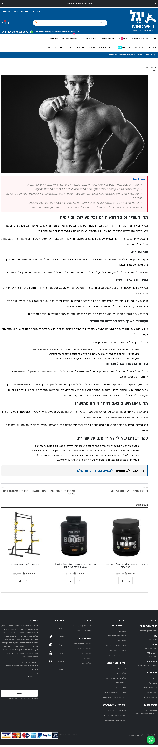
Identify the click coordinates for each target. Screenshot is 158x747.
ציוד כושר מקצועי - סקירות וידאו (114, 700)
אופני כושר (122, 633)
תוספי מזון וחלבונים (84, 633)
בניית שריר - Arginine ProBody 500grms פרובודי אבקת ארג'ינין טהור (126, 567)
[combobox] (70, 23)
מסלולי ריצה (121, 643)
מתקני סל (87, 661)
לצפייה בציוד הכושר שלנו (95, 471)
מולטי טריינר (121, 676)
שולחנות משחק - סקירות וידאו (115, 718)
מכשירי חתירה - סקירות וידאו (115, 695)
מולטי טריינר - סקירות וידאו (116, 680)
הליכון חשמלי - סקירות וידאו (116, 648)
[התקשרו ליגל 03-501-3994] (16, 32)
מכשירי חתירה (121, 690)
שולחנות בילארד (85, 665)
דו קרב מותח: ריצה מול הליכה (129, 490)
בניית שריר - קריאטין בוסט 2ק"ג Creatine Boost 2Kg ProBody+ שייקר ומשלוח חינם (75, 567)
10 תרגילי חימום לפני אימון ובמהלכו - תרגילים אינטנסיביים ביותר (38, 492)
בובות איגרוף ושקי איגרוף (82, 628)
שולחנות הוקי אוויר (84, 651)
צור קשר (15, 11)
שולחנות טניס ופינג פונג (82, 646)
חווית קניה (69, 32)
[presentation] (3, 3)
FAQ (38, 11)
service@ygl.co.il (151, 650)
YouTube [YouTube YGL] (51, 655)
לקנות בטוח (62, 32)
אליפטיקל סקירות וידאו (117, 658)
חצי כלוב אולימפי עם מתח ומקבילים (24, 566)
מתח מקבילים (121, 685)
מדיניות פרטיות (72, 737)
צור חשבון (6, 11)
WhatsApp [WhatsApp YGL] (51, 672)
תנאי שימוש (62, 737)
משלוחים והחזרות (42, 32)
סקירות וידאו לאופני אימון (117, 638)
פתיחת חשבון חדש (150, 690)
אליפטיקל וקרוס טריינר (117, 653)
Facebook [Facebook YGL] (51, 631)
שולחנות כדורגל (85, 656)
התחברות (24, 11)
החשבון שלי (153, 685)
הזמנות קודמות (152, 695)
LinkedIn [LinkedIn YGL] (51, 647)
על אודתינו (76, 32)
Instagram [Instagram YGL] (51, 664)
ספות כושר (122, 671)
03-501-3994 (153, 659)
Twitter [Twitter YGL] (51, 639)
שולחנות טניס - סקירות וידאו (115, 722)
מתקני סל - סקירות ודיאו (117, 713)
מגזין (32, 11)
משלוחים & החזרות (150, 700)
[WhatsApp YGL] (31, 32)
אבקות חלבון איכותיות (114, 391)
